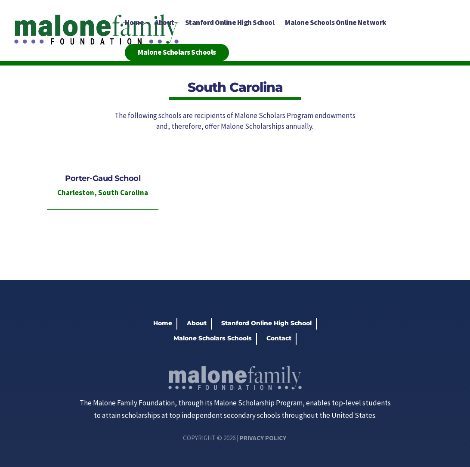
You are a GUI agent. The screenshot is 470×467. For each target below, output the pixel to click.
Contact (278, 338)
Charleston (75, 192)
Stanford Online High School (230, 23)
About (164, 23)
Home (134, 23)
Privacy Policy (263, 438)
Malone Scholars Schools (177, 52)
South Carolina (123, 192)
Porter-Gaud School (102, 178)
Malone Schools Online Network (336, 23)
